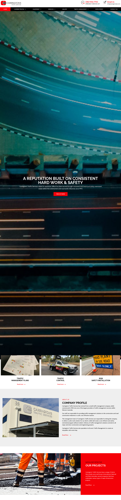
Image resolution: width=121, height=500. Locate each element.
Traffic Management (81, 9)
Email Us (110, 2)
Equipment (37, 9)
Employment (99, 9)
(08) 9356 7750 (92, 2)
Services (51, 9)
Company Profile (20, 9)
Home (5, 9)
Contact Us (113, 9)
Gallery (64, 9)
